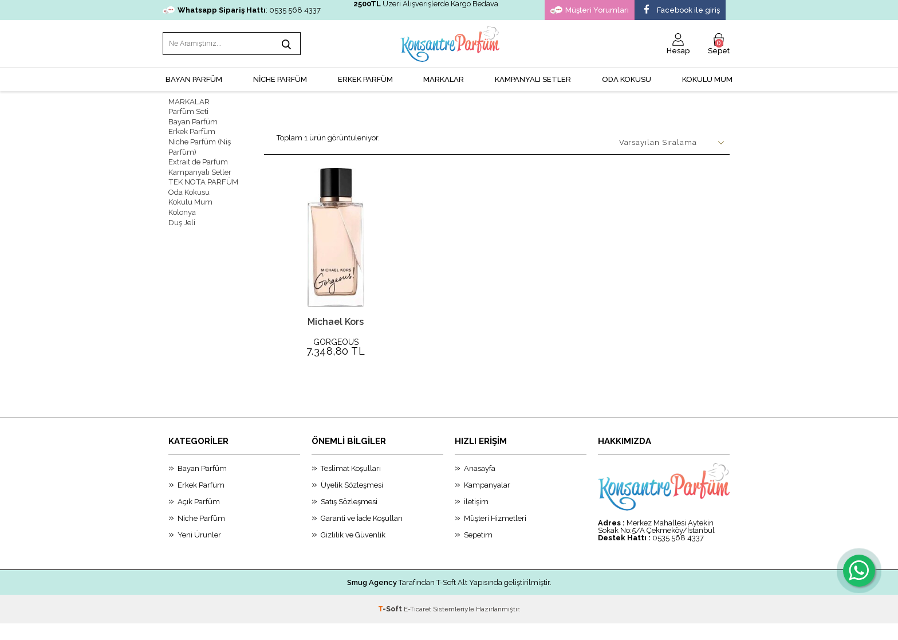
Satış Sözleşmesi (349, 518)
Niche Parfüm (201, 535)
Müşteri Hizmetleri (495, 535)
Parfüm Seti (188, 109)
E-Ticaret (417, 626)
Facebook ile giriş (680, 10)
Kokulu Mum (707, 77)
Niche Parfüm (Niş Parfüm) (199, 144)
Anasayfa (479, 485)
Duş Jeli (181, 217)
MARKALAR (443, 77)
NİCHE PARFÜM (280, 77)
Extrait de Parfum (198, 158)
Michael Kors (336, 320)
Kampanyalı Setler (199, 168)
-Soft (391, 626)
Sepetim (478, 551)
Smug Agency (372, 599)
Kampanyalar (487, 501)
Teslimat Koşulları (351, 485)
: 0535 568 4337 (242, 10)
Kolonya (182, 207)
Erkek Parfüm (191, 129)
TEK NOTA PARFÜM (202, 178)
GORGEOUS (336, 340)
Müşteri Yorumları (589, 10)
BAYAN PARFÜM (194, 77)
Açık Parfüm (199, 518)
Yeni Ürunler (199, 551)
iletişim (476, 518)
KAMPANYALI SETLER (533, 77)
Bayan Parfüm (193, 119)
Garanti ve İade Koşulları (362, 535)
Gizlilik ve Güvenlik (353, 551)
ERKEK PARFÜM (365, 77)
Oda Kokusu (626, 77)
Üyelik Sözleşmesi (352, 501)
